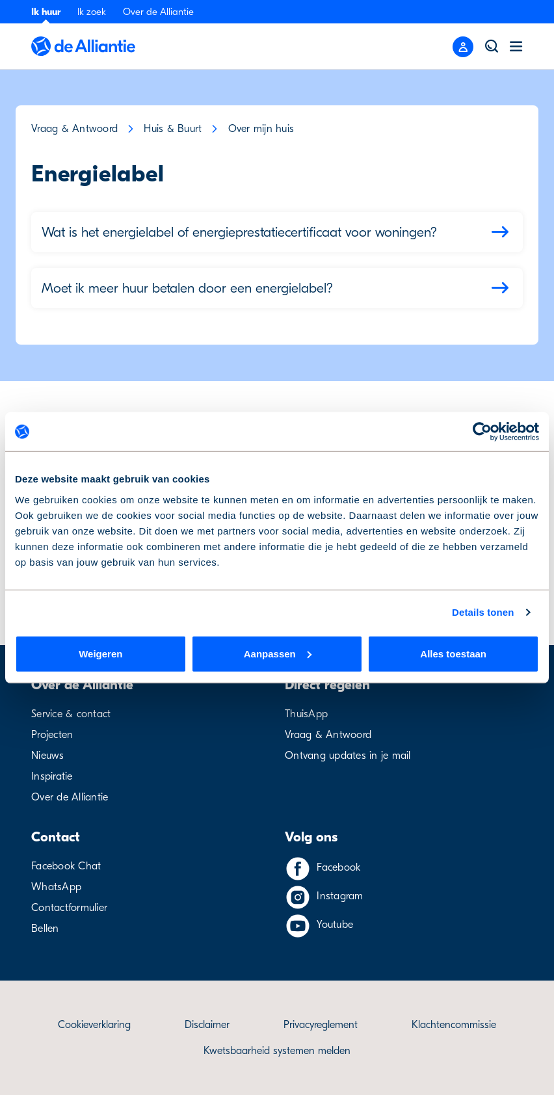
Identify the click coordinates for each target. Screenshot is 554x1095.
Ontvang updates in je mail (348, 755)
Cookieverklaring (94, 1025)
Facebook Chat (66, 866)
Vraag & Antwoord (74, 129)
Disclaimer (207, 1025)
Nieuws (47, 755)
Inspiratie (52, 776)
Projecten (52, 735)
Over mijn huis (261, 129)
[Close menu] (463, 46)
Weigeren (100, 653)
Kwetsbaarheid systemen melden (277, 1051)
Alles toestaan (453, 653)
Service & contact (71, 714)
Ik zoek (91, 12)
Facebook (338, 867)
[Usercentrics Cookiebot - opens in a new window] (482, 432)
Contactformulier (69, 908)
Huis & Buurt (173, 129)
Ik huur (45, 12)
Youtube (335, 924)
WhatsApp (56, 887)
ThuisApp (306, 714)
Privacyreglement (321, 1025)
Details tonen (483, 612)
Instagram (340, 896)
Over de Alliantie (158, 12)
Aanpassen (277, 653)
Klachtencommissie (454, 1025)
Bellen (45, 928)
